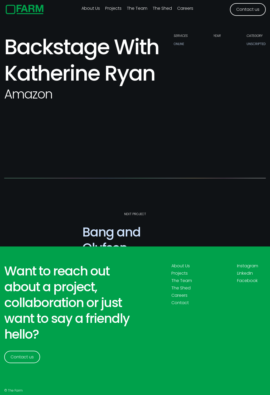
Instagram (247, 266)
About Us (180, 266)
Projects (113, 8)
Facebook (247, 280)
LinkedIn (245, 273)
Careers (185, 8)
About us (90, 8)
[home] (24, 9)
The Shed (162, 8)
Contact (180, 302)
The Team (137, 8)
